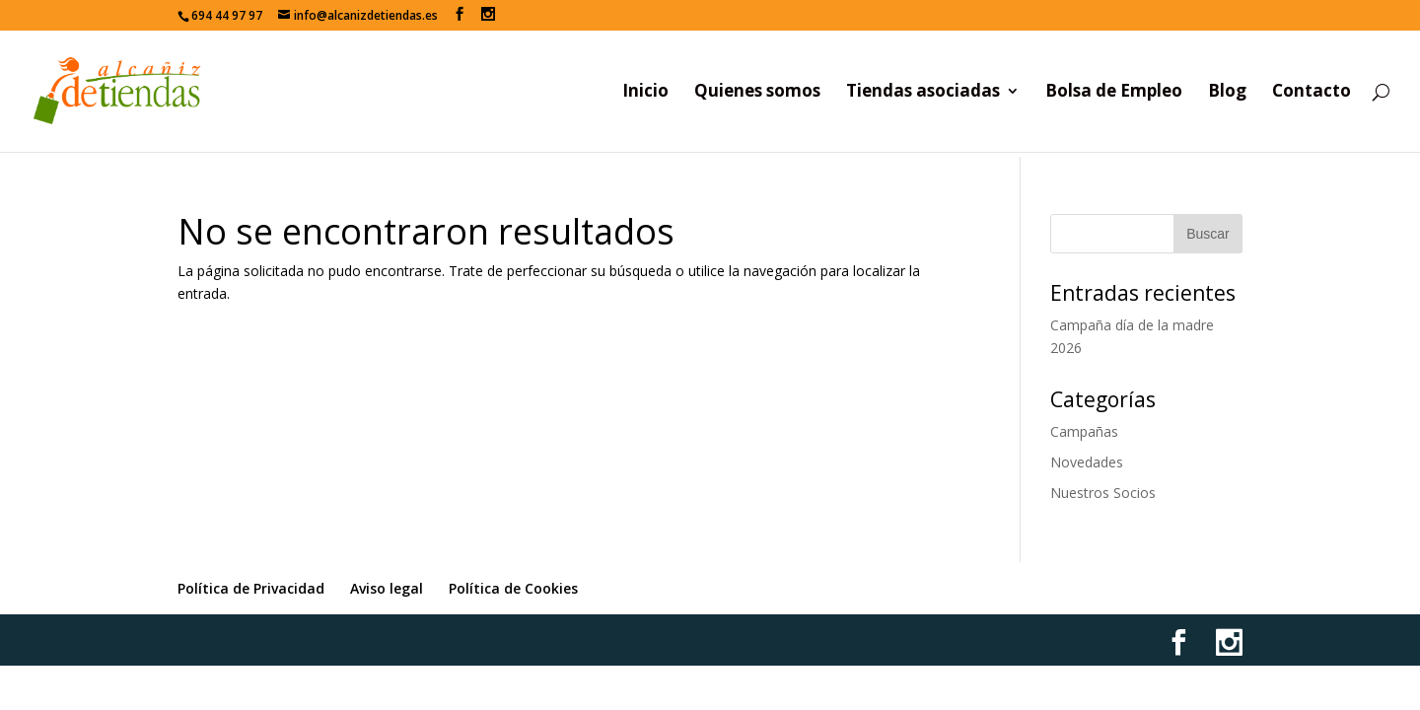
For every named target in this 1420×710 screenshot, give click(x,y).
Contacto (1311, 93)
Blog (1227, 93)
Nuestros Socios (1103, 492)
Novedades (1086, 462)
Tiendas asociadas (923, 93)
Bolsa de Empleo (1113, 93)
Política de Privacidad (251, 588)
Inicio (645, 93)
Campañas (1084, 431)
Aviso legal (386, 588)
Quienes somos (757, 93)
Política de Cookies (513, 588)
